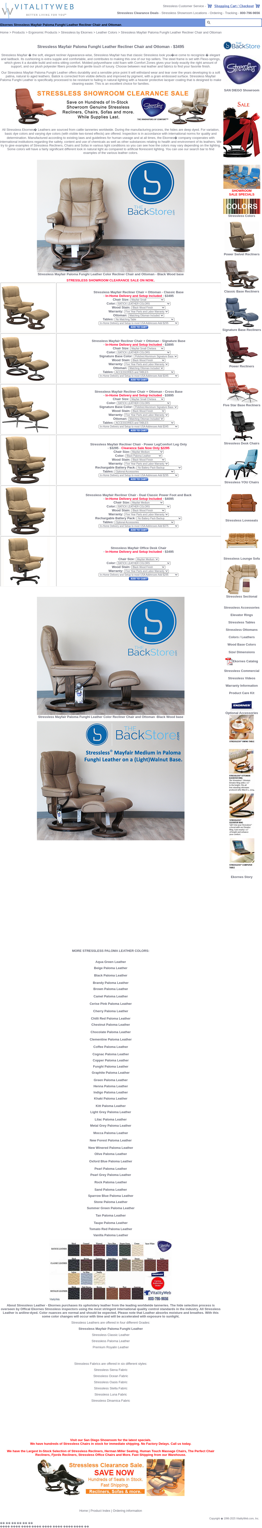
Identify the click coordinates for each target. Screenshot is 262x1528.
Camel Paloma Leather (110, 996)
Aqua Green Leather (110, 962)
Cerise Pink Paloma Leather (111, 1004)
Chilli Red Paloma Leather (110, 1018)
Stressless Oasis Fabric (111, 1382)
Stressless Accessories (242, 607)
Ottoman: (120, 315)
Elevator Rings (242, 615)
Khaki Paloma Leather (110, 1098)
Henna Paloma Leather (110, 1086)
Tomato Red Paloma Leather (110, 1229)
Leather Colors (106, 32)
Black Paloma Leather (110, 975)
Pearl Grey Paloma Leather (110, 1175)
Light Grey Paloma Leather (110, 1112)
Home (4, 32)
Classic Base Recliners (241, 290)
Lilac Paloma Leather (111, 1119)
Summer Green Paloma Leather (111, 1208)
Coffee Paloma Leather (110, 1047)
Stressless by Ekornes (77, 32)
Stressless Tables (241, 622)
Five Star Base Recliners (242, 403)
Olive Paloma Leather (110, 1154)
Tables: (108, 319)
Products (18, 32)
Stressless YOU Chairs (241, 480)
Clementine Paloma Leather (111, 1039)
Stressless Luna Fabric (110, 1394)
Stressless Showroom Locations (184, 13)
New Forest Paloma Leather (111, 1140)
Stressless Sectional (242, 595)
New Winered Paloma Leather (110, 1148)
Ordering (216, 13)
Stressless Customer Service (183, 6)
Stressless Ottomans (242, 630)
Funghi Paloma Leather (110, 1066)
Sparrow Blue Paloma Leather (110, 1196)
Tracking (231, 13)
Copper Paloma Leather (111, 1060)
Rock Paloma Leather (110, 1182)
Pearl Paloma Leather (110, 1168)
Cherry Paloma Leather (110, 1011)
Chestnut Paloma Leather (111, 1024)
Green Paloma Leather (111, 1080)
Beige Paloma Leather (110, 968)
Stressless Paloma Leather (111, 1341)
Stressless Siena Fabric (111, 1370)
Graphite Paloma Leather (111, 1072)
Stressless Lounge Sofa (242, 557)
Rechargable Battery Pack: (116, 467)
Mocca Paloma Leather (110, 1133)
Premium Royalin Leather (111, 1347)
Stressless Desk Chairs (242, 442)
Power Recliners (242, 364)
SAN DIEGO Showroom (242, 90)
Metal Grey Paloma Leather (110, 1125)
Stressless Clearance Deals (138, 13)
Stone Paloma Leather (111, 1202)
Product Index (100, 1510)
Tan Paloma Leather (111, 1215)
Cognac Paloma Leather (110, 1054)
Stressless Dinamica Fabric (110, 1400)
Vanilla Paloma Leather (110, 1235)
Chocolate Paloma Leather (111, 1032)
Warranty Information (242, 685)
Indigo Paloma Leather (110, 1092)
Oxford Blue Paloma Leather (110, 1161)
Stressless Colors (241, 216)
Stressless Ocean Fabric (110, 1376)
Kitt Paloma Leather (111, 1106)
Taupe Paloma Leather (111, 1223)
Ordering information (127, 1510)
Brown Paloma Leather (110, 989)
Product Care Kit (241, 693)
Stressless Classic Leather (110, 1335)
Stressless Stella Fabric (110, 1388)
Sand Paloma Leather (110, 1189)
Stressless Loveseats (241, 519)
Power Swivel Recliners (242, 254)
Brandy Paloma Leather (110, 983)
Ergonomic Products (43, 32)
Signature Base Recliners (241, 328)
